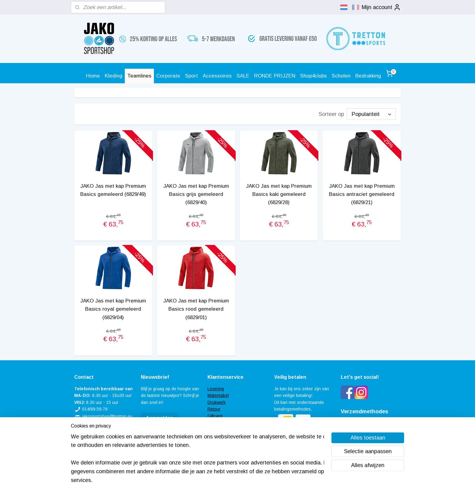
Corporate (168, 76)
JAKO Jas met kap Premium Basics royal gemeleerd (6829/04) (113, 309)
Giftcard (215, 416)
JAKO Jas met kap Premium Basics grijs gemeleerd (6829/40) (196, 194)
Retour (214, 409)
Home (93, 76)
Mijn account (381, 7)
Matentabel (218, 395)
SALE (243, 76)
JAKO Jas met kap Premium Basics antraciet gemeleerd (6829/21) (362, 194)
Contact (215, 436)
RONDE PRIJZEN (274, 76)
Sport (191, 76)
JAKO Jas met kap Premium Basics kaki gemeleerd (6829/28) (279, 194)
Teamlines (139, 76)
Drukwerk (217, 402)
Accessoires (217, 76)
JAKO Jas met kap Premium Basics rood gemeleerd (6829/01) (196, 309)
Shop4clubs (313, 76)
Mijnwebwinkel (298, 481)
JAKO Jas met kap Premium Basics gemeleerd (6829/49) (113, 190)
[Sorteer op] (371, 114)
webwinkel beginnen (250, 481)
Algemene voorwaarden (230, 429)
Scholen (341, 76)
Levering (216, 388)
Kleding (113, 76)
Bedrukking (368, 76)
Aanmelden (159, 418)
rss (229, 481)
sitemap (218, 481)
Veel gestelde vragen (228, 422)
